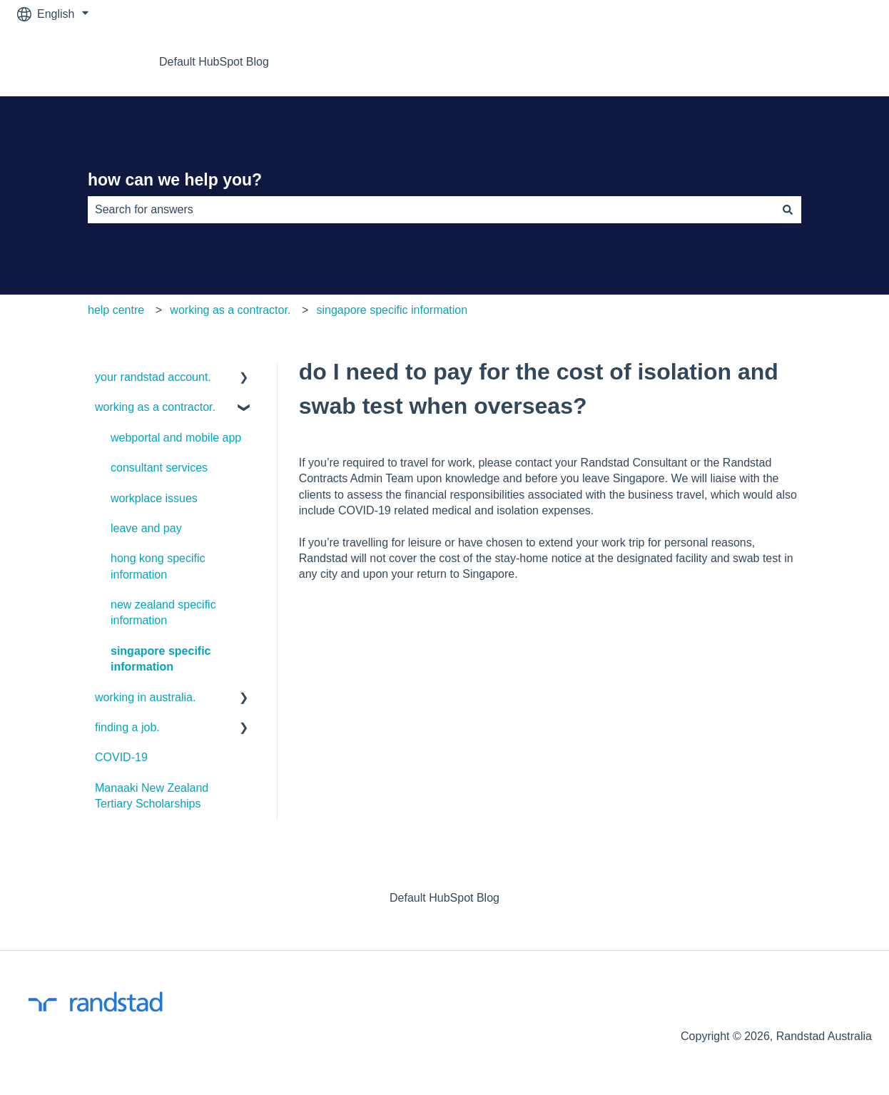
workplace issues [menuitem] (154, 498)
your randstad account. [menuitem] (153, 377)
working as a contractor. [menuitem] (155, 407)
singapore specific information (391, 310)
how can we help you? (175, 179)
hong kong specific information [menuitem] (158, 566)
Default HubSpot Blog (214, 62)
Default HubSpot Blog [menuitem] (444, 898)
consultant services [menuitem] (159, 468)
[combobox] (431, 209)
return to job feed (814, 62)
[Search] (787, 209)
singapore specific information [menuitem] (161, 659)
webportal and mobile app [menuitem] (176, 438)
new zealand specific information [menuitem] (163, 612)
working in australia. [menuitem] (145, 697)
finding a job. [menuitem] (127, 727)
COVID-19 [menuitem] (121, 757)
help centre (116, 310)
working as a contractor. (230, 310)
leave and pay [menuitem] (146, 528)
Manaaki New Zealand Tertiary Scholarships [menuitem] (151, 796)
